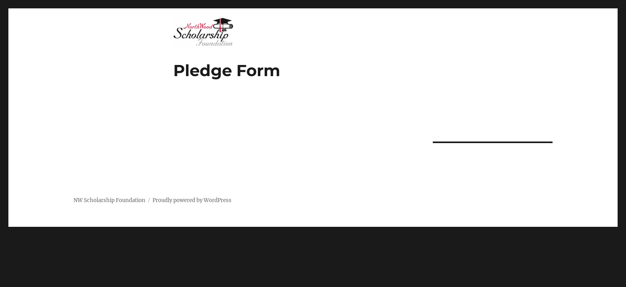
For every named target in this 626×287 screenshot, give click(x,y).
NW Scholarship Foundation (109, 200)
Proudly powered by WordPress (192, 200)
